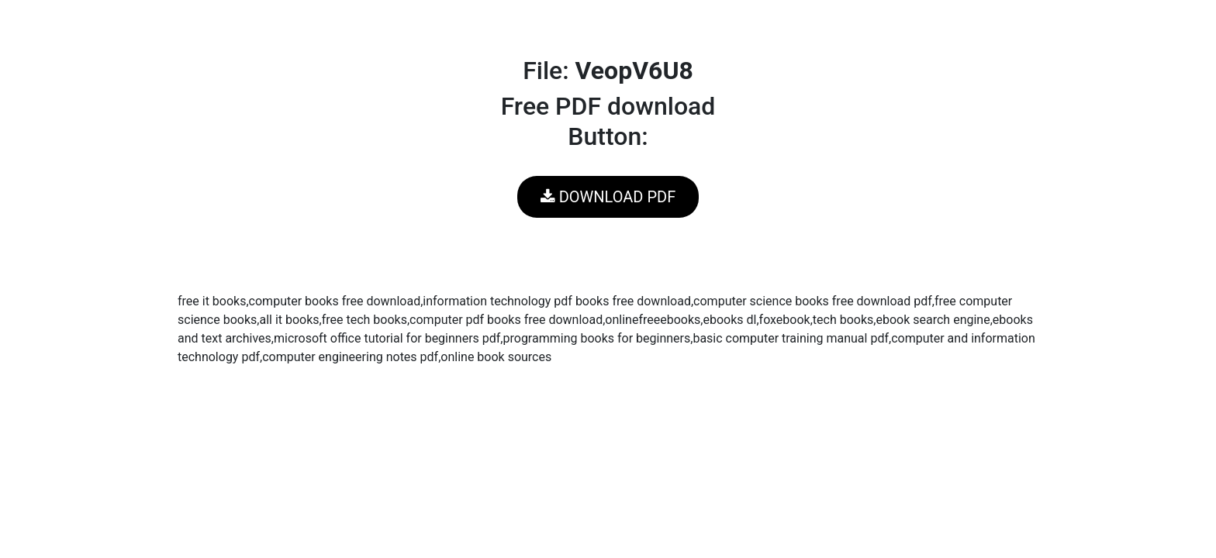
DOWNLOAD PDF (608, 197)
